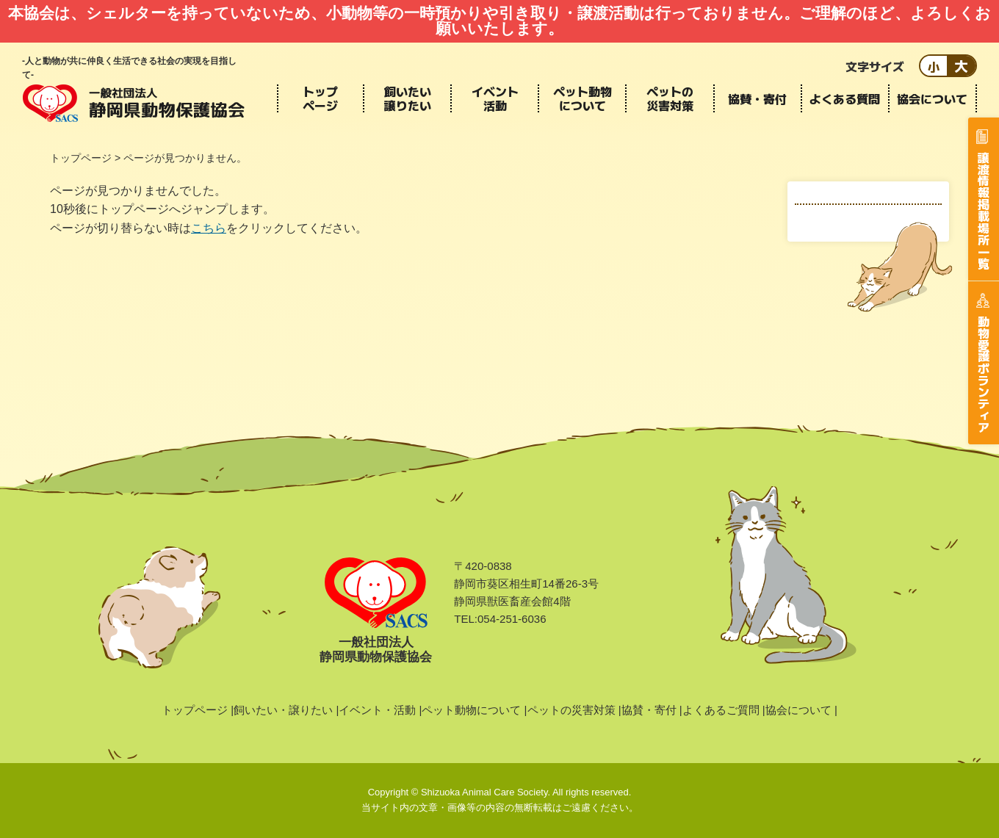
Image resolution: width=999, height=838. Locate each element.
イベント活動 (495, 98)
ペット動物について (582, 98)
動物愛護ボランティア (983, 374)
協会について (932, 98)
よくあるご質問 (721, 710)
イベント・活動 (377, 710)
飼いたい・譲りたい (283, 710)
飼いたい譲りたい (407, 98)
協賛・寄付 (757, 98)
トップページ (320, 98)
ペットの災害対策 (669, 98)
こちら (208, 228)
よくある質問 (844, 98)
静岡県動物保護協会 (133, 102)
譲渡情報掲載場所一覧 (983, 210)
